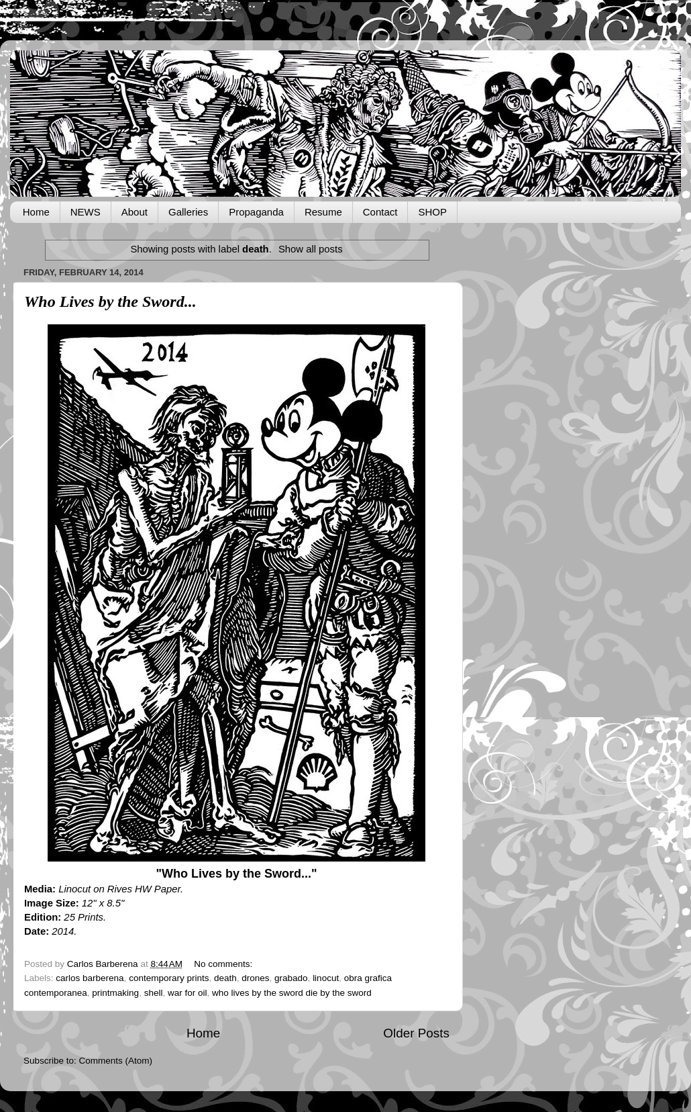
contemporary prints (169, 978)
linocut (326, 978)
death (225, 978)
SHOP (432, 212)
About (134, 212)
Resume (323, 212)
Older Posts (416, 1033)
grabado (291, 978)
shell (153, 993)
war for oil (187, 993)
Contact (380, 212)
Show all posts (310, 249)
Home (36, 212)
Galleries (188, 212)
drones (255, 978)
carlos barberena (89, 978)
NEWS (85, 212)
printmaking (115, 993)
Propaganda (256, 212)
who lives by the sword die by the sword (292, 993)
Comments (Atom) (116, 1061)
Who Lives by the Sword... (110, 301)
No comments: (224, 964)
